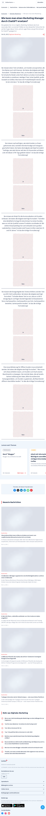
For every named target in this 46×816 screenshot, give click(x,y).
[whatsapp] (28, 490)
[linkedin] (21, 490)
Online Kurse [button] (10, 2)
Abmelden (40, 2)
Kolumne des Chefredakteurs (27, 7)
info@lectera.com (5, 773)
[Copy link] (31, 490)
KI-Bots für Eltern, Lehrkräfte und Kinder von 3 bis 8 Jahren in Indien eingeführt (20, 617)
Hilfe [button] (4, 777)
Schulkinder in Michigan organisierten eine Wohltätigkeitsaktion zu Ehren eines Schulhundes (22, 577)
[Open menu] (3, 2)
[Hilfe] (43, 807)
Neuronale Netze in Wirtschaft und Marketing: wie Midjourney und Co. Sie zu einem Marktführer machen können (25, 743)
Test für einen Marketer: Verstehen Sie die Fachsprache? (21, 724)
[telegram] (24, 490)
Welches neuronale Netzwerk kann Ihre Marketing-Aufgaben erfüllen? (22, 737)
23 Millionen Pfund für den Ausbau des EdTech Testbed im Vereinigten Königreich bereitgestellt (21, 657)
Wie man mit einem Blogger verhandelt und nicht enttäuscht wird (24, 748)
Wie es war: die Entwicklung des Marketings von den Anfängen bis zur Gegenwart (24, 719)
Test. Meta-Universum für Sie (13, 728)
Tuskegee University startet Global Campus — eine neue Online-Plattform (22, 697)
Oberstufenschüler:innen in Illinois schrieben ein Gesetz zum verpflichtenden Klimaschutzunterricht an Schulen (18, 536)
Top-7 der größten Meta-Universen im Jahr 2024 (18, 732)
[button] (44, 34)
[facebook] (14, 490)
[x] (18, 490)
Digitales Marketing (15, 14)
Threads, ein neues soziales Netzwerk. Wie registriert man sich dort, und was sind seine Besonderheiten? (24, 752)
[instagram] (6, 813)
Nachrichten (13, 7)
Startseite (4, 7)
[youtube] (9, 813)
